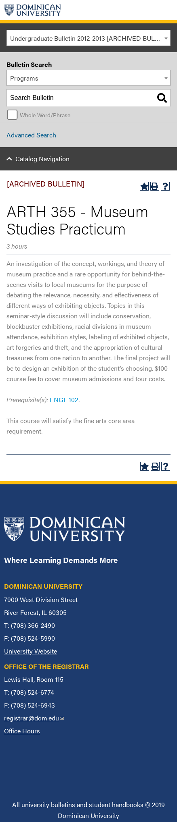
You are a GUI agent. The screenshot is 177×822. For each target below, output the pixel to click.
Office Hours (22, 730)
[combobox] (88, 38)
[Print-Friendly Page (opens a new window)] (154, 186)
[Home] (32, 10)
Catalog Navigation (42, 158)
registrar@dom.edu (34, 717)
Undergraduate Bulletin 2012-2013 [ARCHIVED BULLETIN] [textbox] (90, 38)
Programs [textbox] (24, 78)
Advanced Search (31, 134)
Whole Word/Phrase (45, 115)
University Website (30, 651)
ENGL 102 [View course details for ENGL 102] (64, 399)
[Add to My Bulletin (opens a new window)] (144, 186)
